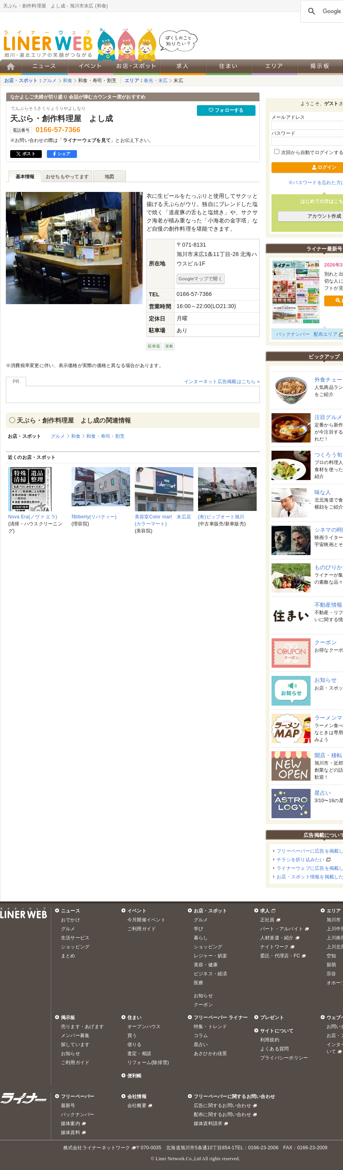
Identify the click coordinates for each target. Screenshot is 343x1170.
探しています (75, 1044)
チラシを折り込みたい (300, 859)
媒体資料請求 (208, 1123)
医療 (198, 982)
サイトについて (277, 1031)
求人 (265, 911)
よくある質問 (274, 1049)
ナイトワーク (274, 947)
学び (198, 929)
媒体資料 (70, 1132)
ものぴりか (328, 567)
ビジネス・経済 (210, 973)
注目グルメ (328, 417)
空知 (331, 956)
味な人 (322, 492)
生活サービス (75, 938)
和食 (67, 80)
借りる (134, 1044)
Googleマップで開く (201, 278)
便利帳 (134, 1076)
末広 (178, 80)
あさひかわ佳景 (210, 1053)
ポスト (26, 153)
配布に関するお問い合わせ (222, 1114)
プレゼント (272, 1017)
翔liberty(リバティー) (94, 517)
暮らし (201, 938)
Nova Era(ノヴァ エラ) (32, 517)
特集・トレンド (210, 1026)
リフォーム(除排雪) (148, 1062)
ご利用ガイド (141, 929)
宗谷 (331, 973)
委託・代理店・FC (280, 956)
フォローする (226, 110)
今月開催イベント (146, 920)
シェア (62, 153)
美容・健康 (206, 965)
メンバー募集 (75, 1035)
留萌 (331, 965)
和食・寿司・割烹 (97, 80)
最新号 (68, 1105)
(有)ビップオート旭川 (221, 517)
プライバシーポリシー (284, 1058)
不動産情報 (328, 605)
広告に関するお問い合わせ (222, 1105)
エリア (132, 80)
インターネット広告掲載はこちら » (222, 381)
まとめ (68, 956)
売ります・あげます (82, 1026)
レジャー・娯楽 (210, 956)
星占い (322, 793)
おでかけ (70, 920)
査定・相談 (139, 1053)
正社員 (267, 920)
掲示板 (68, 1017)
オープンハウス (144, 1026)
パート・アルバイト (281, 929)
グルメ (50, 80)
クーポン (325, 642)
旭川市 (334, 920)
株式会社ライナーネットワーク (96, 1147)
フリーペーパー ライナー (221, 1017)
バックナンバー (293, 334)
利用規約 (269, 1040)
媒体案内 (70, 1123)
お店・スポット (21, 80)
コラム (201, 1035)
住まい (134, 1017)
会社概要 (136, 1105)
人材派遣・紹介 (277, 938)
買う (132, 1035)
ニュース (70, 911)
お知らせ (325, 680)
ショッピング (75, 947)
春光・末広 (156, 80)
